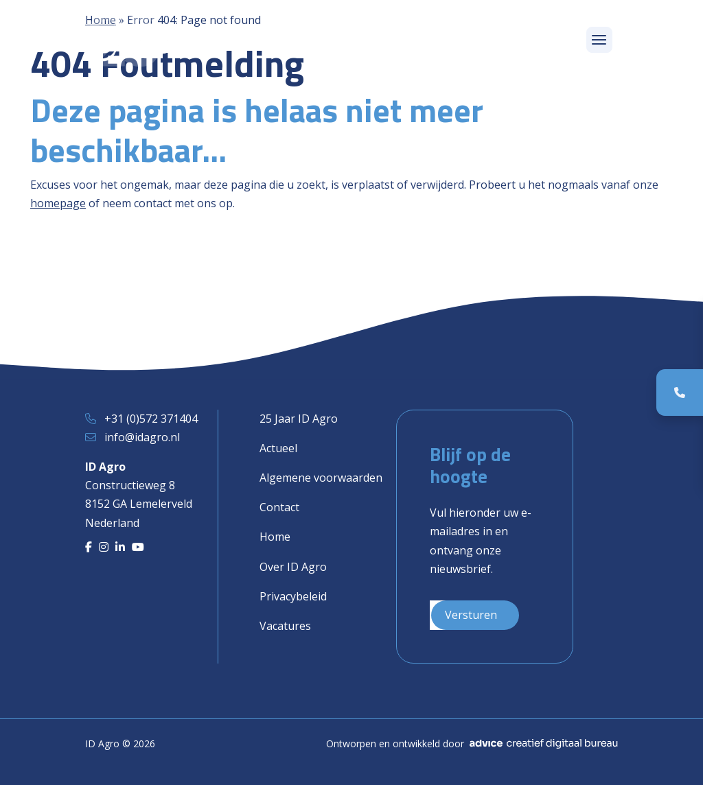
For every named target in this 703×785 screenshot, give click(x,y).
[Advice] (544, 744)
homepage (58, 203)
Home (275, 536)
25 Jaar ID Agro (299, 418)
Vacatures (285, 625)
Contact (279, 507)
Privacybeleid (293, 596)
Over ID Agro (293, 566)
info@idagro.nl (142, 437)
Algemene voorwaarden (321, 477)
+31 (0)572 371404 (151, 418)
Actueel (278, 448)
